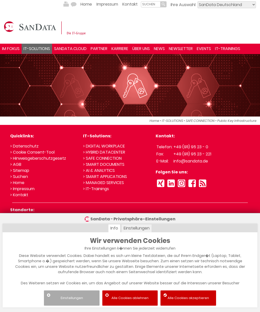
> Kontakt (19, 195)
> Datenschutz (24, 146)
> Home (17, 183)
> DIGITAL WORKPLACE (104, 146)
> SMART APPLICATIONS (105, 176)
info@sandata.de (190, 161)
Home (86, 4)
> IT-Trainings (96, 189)
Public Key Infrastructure (236, 121)
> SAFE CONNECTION (102, 158)
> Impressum (22, 189)
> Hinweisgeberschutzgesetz (38, 158)
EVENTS (204, 49)
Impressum (107, 4)
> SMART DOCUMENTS (103, 164)
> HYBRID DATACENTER (104, 152)
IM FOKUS (11, 49)
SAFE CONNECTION (200, 121)
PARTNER (99, 49)
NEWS (159, 49)
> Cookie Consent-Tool (32, 152)
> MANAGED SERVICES (103, 183)
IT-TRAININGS (227, 49)
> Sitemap (19, 170)
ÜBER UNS (141, 49)
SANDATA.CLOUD (70, 49)
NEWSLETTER (181, 49)
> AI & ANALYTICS (99, 170)
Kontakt (130, 4)
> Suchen (19, 176)
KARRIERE (119, 49)
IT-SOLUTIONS (37, 49)
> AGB (15, 164)
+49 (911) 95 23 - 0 (190, 147)
